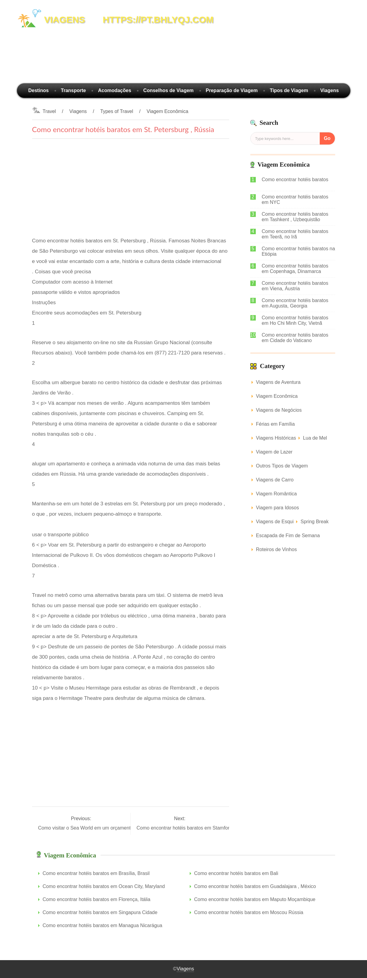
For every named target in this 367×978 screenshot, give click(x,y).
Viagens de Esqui (275, 521)
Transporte (73, 90)
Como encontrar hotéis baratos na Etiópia (298, 251)
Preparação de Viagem (232, 90)
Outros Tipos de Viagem (282, 465)
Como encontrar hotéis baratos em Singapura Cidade (100, 912)
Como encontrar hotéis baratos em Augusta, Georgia (295, 303)
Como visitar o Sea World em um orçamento (86, 827)
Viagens (329, 90)
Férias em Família (275, 424)
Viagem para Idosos (277, 507)
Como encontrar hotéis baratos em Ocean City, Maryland (104, 886)
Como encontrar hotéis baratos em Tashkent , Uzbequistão (295, 216)
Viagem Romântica (276, 493)
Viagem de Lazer (274, 451)
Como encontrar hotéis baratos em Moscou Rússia (248, 912)
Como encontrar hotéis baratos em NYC (295, 199)
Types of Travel (116, 111)
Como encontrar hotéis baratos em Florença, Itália (97, 899)
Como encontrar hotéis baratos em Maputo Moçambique (254, 899)
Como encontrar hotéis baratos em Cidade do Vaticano (295, 337)
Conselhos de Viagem (168, 90)
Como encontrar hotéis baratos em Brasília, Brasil (96, 873)
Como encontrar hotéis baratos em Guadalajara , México (255, 886)
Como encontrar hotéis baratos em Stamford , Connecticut (200, 827)
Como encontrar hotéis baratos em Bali (236, 873)
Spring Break (315, 521)
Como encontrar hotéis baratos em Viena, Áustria (295, 286)
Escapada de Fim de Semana (288, 535)
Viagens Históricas (276, 438)
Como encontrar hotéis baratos (295, 179)
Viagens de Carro (275, 479)
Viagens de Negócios (279, 410)
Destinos (38, 90)
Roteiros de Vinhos (276, 549)
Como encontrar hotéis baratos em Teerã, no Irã (295, 234)
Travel (49, 111)
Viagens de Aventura (278, 382)
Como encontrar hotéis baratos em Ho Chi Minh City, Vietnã (295, 320)
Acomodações (114, 90)
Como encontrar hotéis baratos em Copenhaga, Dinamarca (295, 268)
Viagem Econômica (168, 111)
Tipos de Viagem (289, 90)
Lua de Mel (315, 438)
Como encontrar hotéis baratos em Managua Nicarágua (102, 925)
